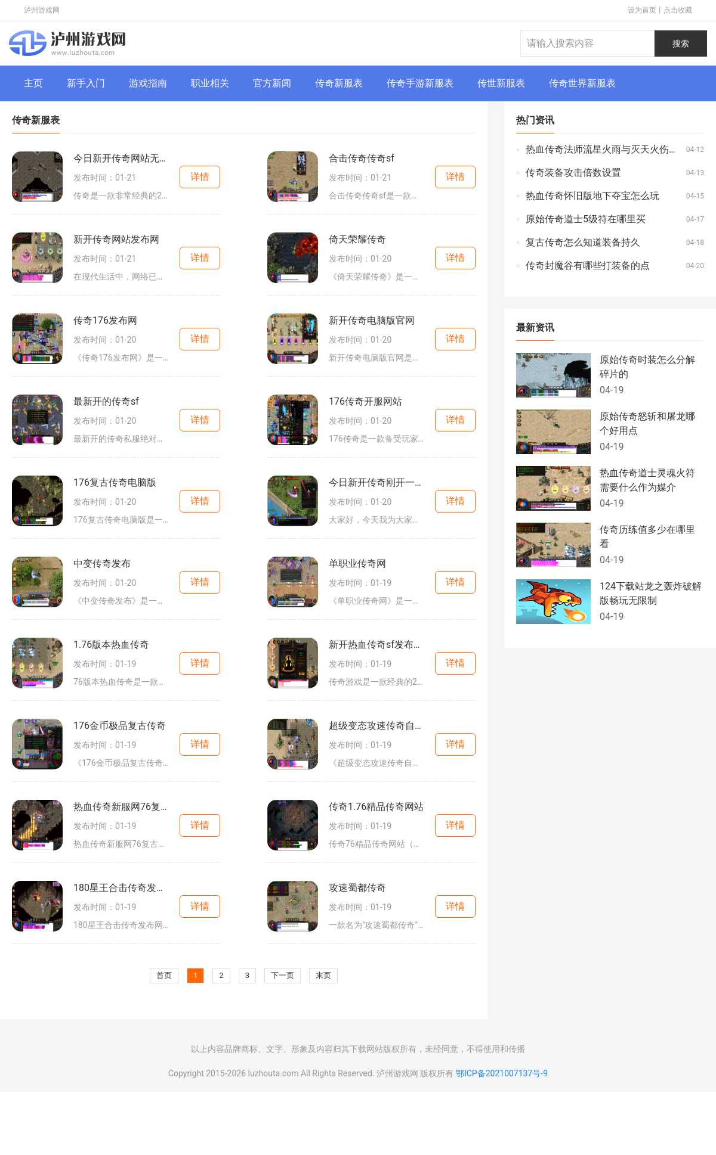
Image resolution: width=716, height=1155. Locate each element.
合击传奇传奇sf (361, 158)
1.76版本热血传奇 (111, 644)
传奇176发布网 (105, 320)
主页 (33, 83)
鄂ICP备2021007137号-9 (502, 1073)
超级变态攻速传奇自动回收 (376, 725)
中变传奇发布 (102, 563)
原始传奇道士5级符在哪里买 (586, 219)
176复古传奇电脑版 (114, 482)
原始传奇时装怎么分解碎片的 (647, 367)
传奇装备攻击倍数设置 (573, 172)
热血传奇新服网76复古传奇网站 (121, 806)
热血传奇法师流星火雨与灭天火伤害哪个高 (603, 149)
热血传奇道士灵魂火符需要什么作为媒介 (647, 480)
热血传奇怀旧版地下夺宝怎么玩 (592, 195)
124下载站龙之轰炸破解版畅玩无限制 (651, 593)
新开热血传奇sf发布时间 (376, 644)
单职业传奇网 (357, 563)
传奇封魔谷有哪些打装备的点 (588, 265)
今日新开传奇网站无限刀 (121, 158)
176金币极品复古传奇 (119, 725)
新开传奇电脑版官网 (372, 320)
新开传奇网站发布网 (116, 239)
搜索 (680, 43)
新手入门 (86, 83)
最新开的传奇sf (106, 401)
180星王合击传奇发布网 (121, 887)
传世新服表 (501, 83)
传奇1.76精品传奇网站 (376, 806)
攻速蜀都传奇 (357, 887)
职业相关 (210, 83)
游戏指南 (148, 83)
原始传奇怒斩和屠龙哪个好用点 (647, 423)
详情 (199, 176)
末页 (323, 975)
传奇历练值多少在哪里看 (647, 536)
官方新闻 (272, 83)
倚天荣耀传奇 (357, 239)
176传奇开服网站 (365, 401)
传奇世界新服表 (582, 83)
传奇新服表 (339, 83)
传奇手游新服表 (420, 83)
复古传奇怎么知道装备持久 (583, 242)
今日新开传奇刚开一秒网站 (376, 482)
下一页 (282, 975)
